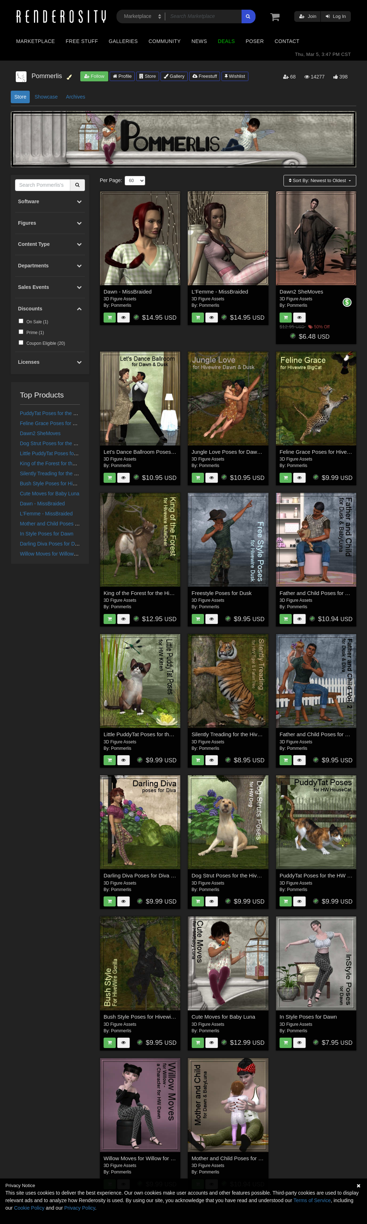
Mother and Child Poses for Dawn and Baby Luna (75, 524)
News (199, 41)
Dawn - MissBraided (42, 503)
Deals (226, 41)
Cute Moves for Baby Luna (50, 493)
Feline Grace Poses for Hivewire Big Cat (65, 423)
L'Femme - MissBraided (46, 513)
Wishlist (235, 76)
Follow (94, 76)
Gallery (174, 76)
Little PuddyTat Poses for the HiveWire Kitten (70, 453)
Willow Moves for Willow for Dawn (57, 554)
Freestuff (204, 76)
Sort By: (318, 180)
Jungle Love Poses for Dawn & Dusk (235, 452)
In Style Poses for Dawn (46, 534)
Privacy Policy (79, 1208)
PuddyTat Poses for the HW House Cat (63, 413)
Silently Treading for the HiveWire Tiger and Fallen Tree (258, 734)
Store (147, 76)
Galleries (123, 41)
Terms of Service (312, 1200)
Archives (75, 97)
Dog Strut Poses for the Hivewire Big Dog (66, 443)
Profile (122, 76)
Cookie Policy (29, 1208)
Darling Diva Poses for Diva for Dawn (61, 544)
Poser (255, 41)
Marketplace (35, 41)
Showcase (46, 97)
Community (165, 41)
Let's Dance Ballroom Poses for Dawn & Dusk (158, 452)
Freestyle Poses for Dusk (222, 593)
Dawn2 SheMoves (40, 433)
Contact (287, 41)
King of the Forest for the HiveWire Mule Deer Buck (77, 463)
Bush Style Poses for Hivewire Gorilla (61, 483)
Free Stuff (82, 41)
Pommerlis (121, 305)
